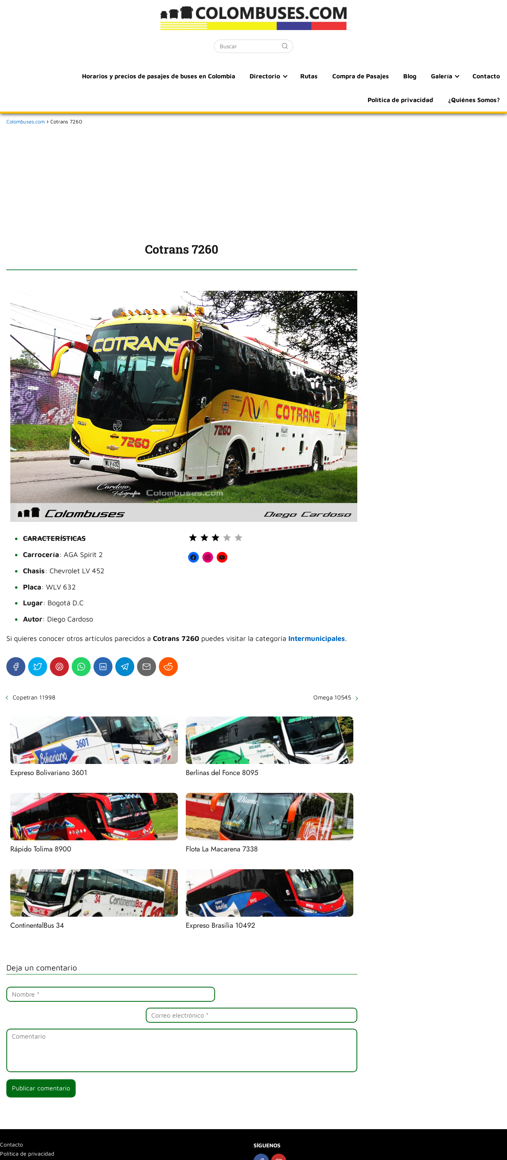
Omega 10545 (332, 697)
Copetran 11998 (34, 697)
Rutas (240, 76)
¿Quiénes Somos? (474, 99)
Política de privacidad (467, 76)
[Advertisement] (181, 182)
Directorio (197, 76)
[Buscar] (284, 46)
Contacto (408, 76)
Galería (366, 76)
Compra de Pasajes (289, 76)
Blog (336, 76)
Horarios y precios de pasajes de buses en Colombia (92, 76)
